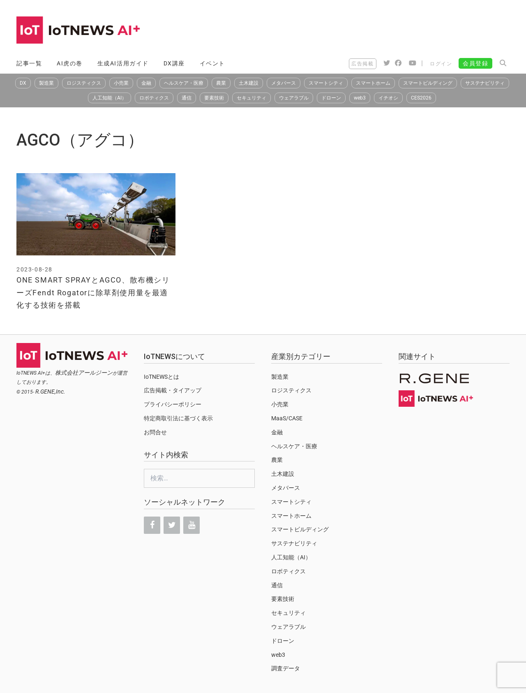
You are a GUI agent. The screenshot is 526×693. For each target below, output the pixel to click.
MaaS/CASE (286, 418)
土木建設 (248, 83)
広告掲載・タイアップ (172, 390)
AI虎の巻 (70, 63)
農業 (221, 83)
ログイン (441, 64)
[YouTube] (191, 525)
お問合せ (155, 432)
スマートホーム (373, 83)
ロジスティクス (84, 83)
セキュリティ (251, 98)
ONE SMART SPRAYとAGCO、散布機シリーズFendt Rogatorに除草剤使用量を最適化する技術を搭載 (93, 292)
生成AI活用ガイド (123, 63)
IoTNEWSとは (161, 376)
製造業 (46, 83)
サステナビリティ (485, 83)
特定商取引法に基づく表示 (178, 418)
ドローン (331, 98)
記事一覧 (29, 63)
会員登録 (475, 63)
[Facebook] (152, 525)
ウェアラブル (294, 98)
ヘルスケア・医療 (183, 83)
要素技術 (214, 98)
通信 (186, 98)
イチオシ (388, 98)
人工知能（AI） (109, 98)
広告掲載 (362, 64)
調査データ (285, 668)
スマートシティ (326, 83)
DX (23, 83)
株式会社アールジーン (84, 372)
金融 (146, 83)
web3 (360, 98)
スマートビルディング (427, 83)
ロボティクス (154, 98)
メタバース (283, 83)
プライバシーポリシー (172, 404)
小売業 (121, 83)
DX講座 (174, 63)
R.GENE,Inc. (50, 391)
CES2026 (421, 98)
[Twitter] (172, 525)
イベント (212, 63)
